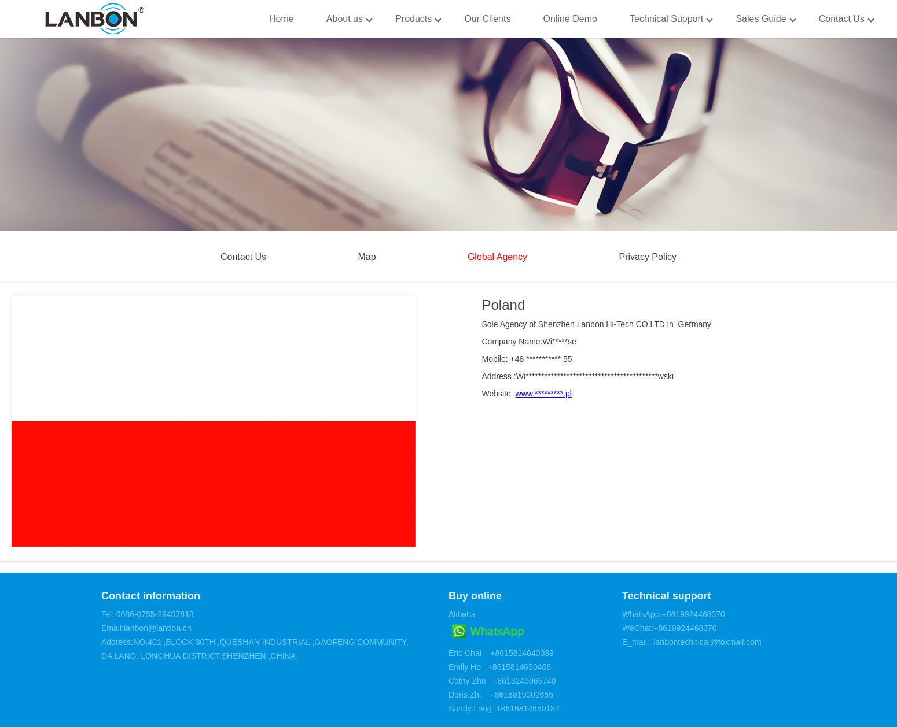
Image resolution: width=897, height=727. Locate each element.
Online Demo (570, 19)
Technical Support (666, 19)
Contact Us (842, 19)
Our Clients (487, 19)
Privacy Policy (648, 257)
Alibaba (462, 614)
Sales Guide (761, 19)
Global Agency (497, 257)
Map (367, 257)
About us (344, 19)
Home (281, 19)
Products (413, 19)
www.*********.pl (544, 393)
